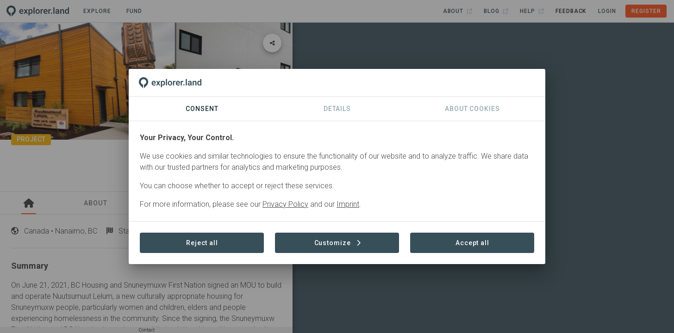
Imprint (348, 204)
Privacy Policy (285, 204)
